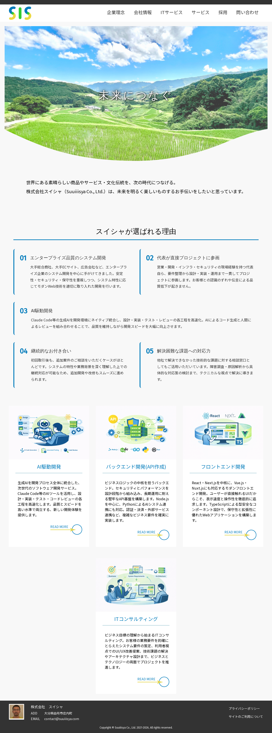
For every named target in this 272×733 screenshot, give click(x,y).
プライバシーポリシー (244, 708)
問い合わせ (247, 12)
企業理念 (116, 12)
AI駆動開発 (49, 466)
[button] (66, 529)
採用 (222, 12)
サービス (200, 12)
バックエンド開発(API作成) (136, 466)
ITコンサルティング (136, 618)
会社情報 (143, 12)
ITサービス (172, 12)
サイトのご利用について (246, 716)
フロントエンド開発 (223, 466)
